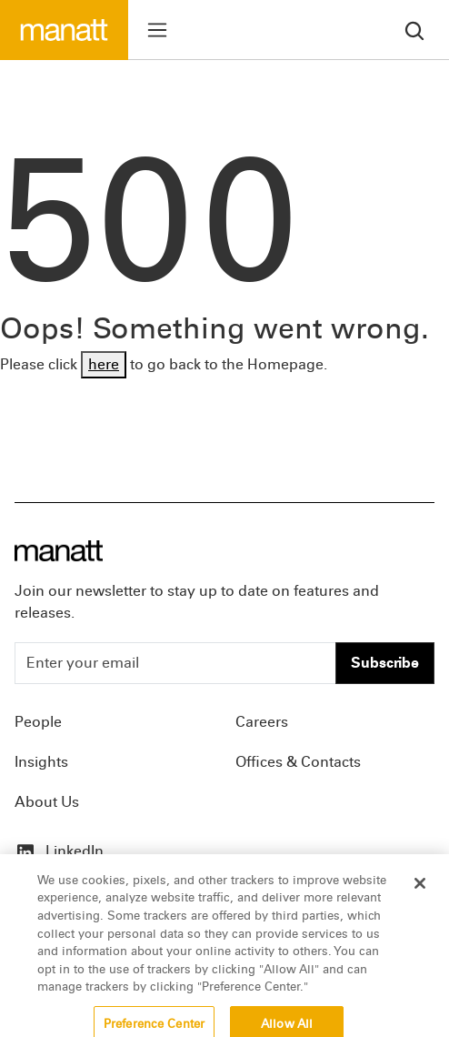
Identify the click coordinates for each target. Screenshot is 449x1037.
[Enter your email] (175, 663)
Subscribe (385, 662)
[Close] (420, 891)
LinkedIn (59, 851)
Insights (41, 761)
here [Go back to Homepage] (103, 364)
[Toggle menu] (157, 30)
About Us (47, 801)
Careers (261, 721)
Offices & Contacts (298, 761)
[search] (414, 29)
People (38, 721)
